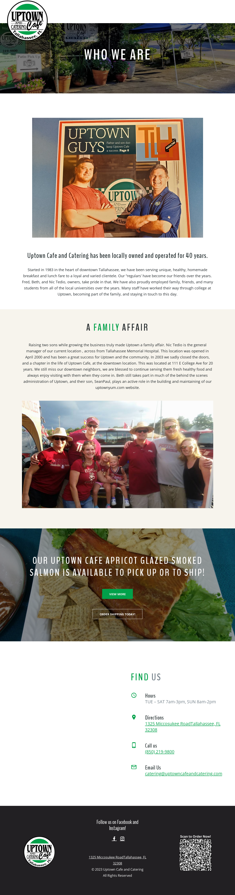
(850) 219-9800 (159, 751)
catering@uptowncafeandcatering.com (183, 773)
